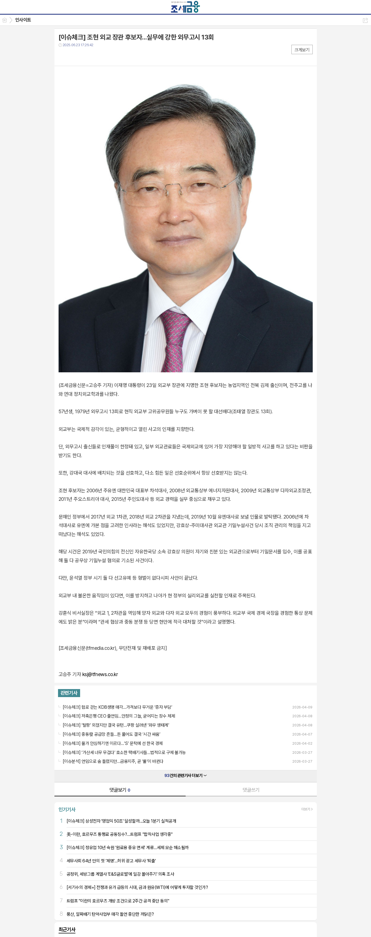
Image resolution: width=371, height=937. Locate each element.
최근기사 (67, 929)
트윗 (74, 56)
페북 (63, 56)
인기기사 (67, 809)
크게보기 (301, 50)
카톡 (85, 56)
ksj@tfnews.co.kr (100, 674)
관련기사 (69, 693)
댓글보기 (119, 790)
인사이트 (23, 20)
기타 (96, 56)
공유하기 (365, 20)
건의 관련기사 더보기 (185, 775)
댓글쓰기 (251, 790)
